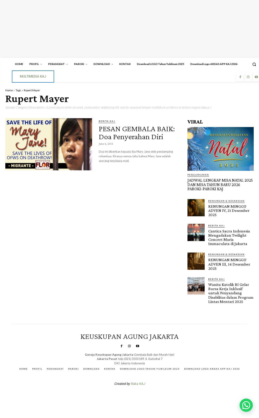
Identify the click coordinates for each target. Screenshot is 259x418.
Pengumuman (198, 174)
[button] (246, 405)
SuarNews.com (122, 394)
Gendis (143, 394)
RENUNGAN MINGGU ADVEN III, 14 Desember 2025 (229, 263)
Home (9, 90)
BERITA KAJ (107, 121)
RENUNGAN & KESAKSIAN (226, 200)
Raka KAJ (138, 383)
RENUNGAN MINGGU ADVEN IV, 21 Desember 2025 (228, 210)
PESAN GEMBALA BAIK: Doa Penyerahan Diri (137, 136)
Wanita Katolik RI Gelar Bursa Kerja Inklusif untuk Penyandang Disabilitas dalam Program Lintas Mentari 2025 (230, 292)
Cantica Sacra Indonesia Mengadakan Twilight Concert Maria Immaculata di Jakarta (229, 236)
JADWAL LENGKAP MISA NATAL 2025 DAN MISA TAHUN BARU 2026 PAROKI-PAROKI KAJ (219, 184)
